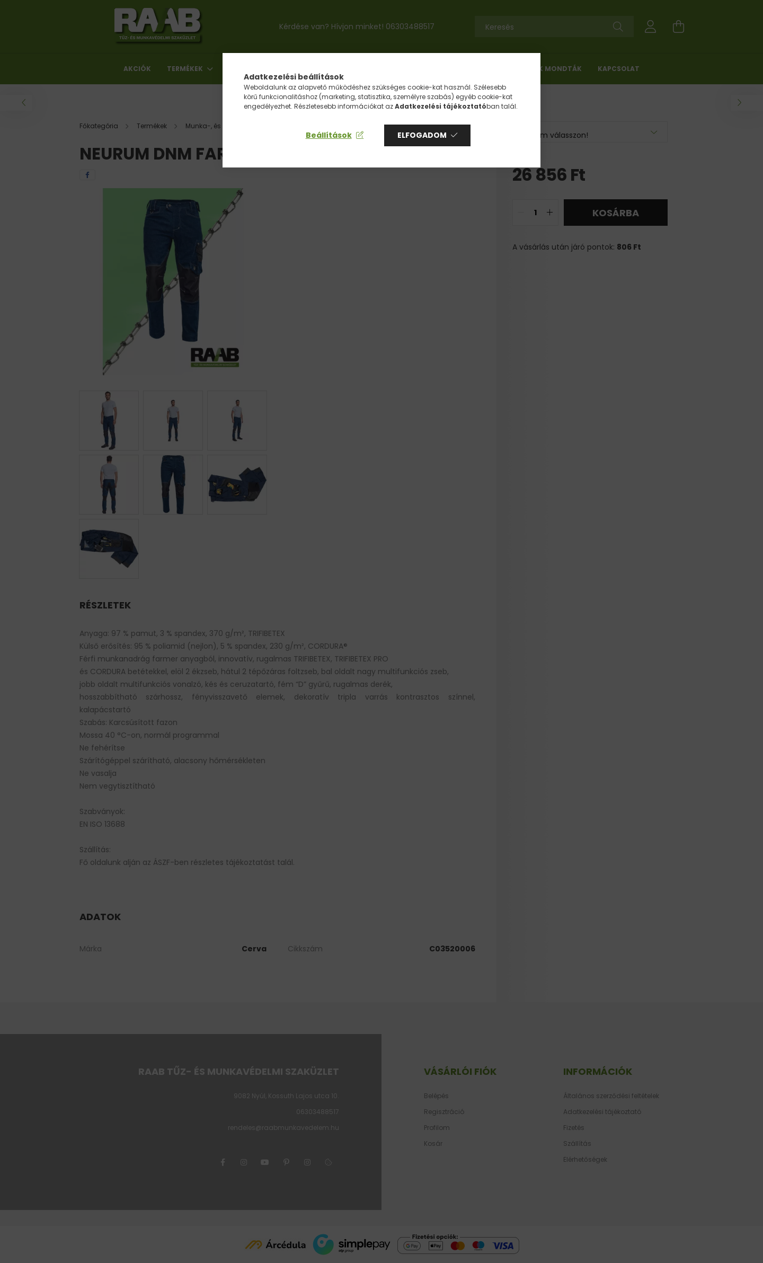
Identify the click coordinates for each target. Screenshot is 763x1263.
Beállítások (329, 135)
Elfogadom (422, 135)
